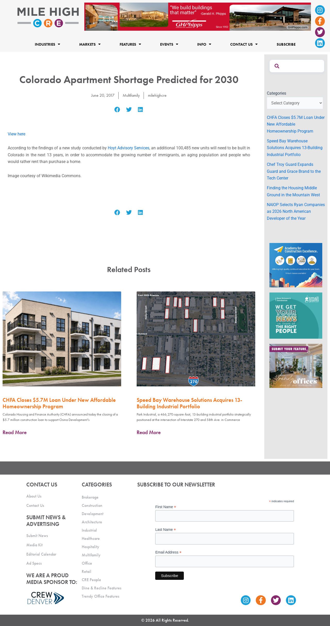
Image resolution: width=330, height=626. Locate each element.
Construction (92, 505)
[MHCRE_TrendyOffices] (295, 365)
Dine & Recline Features (101, 587)
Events (169, 44)
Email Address (168, 552)
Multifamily (131, 95)
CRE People (91, 579)
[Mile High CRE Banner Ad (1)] (197, 16)
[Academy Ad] (295, 264)
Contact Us (244, 44)
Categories (276, 93)
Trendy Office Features (100, 596)
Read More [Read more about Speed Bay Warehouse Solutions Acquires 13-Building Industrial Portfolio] (149, 432)
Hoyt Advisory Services (128, 147)
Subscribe (286, 44)
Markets (90, 44)
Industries (47, 44)
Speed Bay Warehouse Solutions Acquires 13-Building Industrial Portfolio (189, 403)
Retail (86, 571)
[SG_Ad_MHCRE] (295, 315)
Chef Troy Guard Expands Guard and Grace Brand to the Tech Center (294, 171)
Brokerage (90, 497)
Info (204, 44)
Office (87, 563)
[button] (117, 110)
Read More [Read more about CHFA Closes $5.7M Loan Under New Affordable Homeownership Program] (15, 432)
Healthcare (91, 538)
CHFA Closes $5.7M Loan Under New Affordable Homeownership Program (59, 403)
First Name (165, 506)
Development (92, 513)
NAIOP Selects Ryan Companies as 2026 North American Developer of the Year (296, 211)
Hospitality (90, 546)
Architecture (92, 521)
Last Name (165, 529)
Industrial (89, 530)
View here (16, 133)
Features (130, 44)
